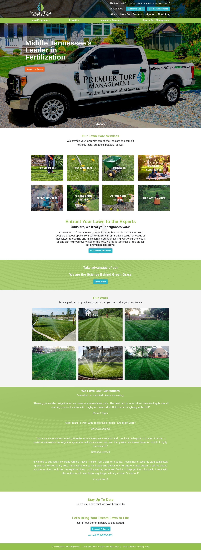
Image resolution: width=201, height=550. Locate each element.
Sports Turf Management (156, 20)
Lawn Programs (39, 20)
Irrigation (150, 14)
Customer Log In (136, 8)
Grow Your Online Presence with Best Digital (101, 547)
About (113, 14)
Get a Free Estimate (158, 8)
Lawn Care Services (131, 14)
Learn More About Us (100, 250)
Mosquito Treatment (111, 20)
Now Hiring (164, 14)
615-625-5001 (105, 535)
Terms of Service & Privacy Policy (135, 547)
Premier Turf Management (68, 547)
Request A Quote (100, 529)
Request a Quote (35, 69)
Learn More (100, 281)
